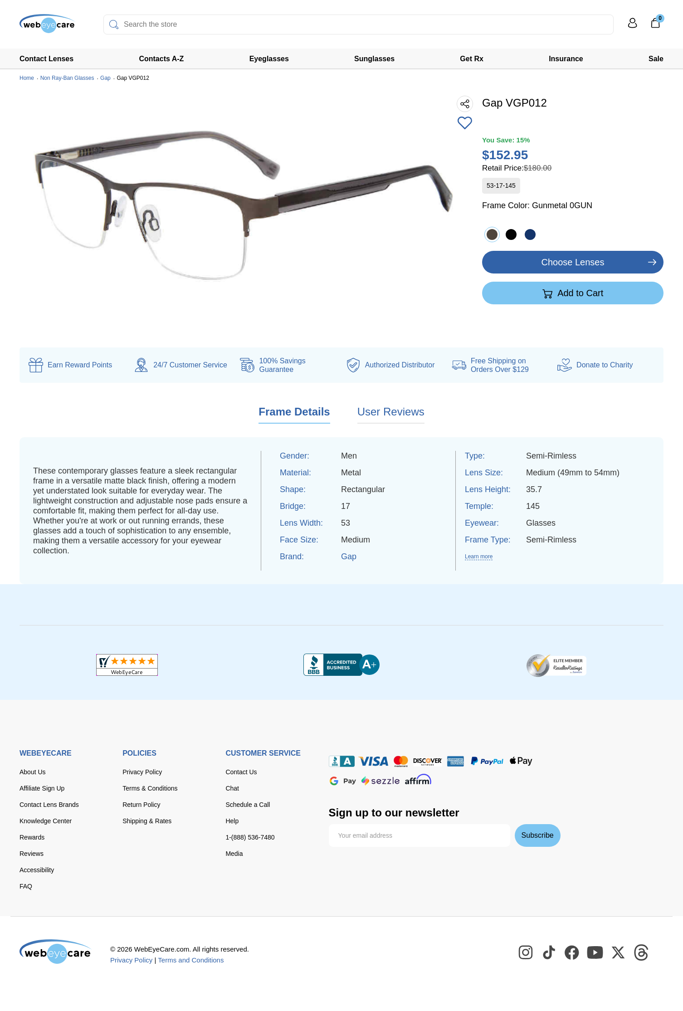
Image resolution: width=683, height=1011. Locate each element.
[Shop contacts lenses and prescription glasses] (48, 27)
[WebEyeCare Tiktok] (549, 953)
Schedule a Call (247, 804)
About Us (33, 772)
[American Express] (455, 761)
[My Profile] (632, 27)
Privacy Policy (142, 772)
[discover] (427, 761)
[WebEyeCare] (56, 951)
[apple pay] (521, 761)
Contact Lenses (46, 59)
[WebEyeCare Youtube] (595, 953)
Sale (656, 59)
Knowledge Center (46, 821)
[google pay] (343, 780)
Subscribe (538, 835)
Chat (232, 788)
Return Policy (141, 804)
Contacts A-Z (161, 59)
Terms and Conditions (191, 960)
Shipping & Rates (146, 821)
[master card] (401, 761)
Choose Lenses (573, 262)
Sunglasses (374, 59)
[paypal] (487, 761)
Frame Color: (537, 205)
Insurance (566, 59)
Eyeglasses (269, 59)
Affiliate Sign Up (42, 788)
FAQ (26, 886)
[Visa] (373, 761)
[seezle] (380, 780)
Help (232, 821)
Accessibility (37, 870)
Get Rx (471, 59)
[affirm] (418, 779)
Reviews (32, 853)
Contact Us (241, 772)
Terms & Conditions (149, 788)
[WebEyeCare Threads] (642, 953)
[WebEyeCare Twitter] (618, 953)
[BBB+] (341, 665)
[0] (655, 26)
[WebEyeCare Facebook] (572, 953)
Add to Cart (573, 293)
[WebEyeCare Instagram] (526, 953)
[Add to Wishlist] (465, 124)
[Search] (113, 24)
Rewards (32, 837)
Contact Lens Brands (49, 804)
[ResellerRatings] (556, 665)
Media (234, 853)
